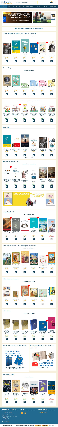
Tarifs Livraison (5, 421)
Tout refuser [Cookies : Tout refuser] (44, 425)
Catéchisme (45, 6)
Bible (9, 6)
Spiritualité (14, 6)
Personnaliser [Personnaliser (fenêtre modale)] (51, 425)
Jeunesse (38, 6)
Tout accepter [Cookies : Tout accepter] (38, 425)
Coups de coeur (53, 6)
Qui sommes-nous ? (42, 412)
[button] (54, 18)
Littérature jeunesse (30, 6)
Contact (4, 419)
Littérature (21, 6)
